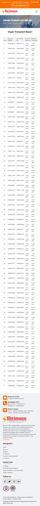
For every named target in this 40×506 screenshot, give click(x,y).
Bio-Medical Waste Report (10, 468)
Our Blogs (5, 466)
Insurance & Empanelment (10, 456)
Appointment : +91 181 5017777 (10, 2)
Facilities (5, 451)
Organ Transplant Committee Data (13, 470)
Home (4, 23)
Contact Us (6, 458)
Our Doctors (6, 454)
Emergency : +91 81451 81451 (29, 2)
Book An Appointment (20, 5)
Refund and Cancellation (25, 497)
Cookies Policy (17, 499)
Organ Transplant (8, 472)
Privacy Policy (7, 499)
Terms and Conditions (9, 497)
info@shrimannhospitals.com (16, 398)
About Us (5, 449)
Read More (6, 439)
